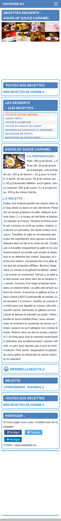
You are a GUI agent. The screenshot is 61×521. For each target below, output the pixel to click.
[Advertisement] (30, 61)
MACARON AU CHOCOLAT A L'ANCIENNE (29, 130)
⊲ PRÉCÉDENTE (14, 387)
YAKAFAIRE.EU (13, 4)
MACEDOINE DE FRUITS (19, 133)
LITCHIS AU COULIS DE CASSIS (23, 126)
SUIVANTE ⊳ (35, 387)
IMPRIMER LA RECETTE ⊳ (24, 369)
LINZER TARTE (13, 118)
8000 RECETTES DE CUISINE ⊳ (24, 91)
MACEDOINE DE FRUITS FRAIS (23, 137)
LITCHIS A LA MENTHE (18, 122)
